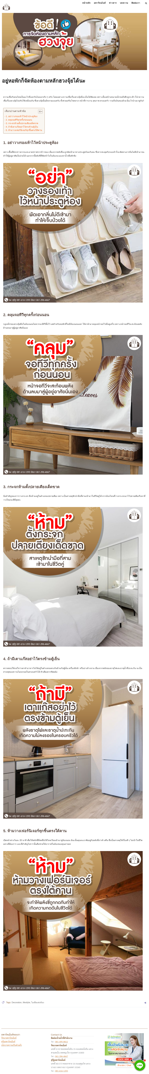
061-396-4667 (61, 1056)
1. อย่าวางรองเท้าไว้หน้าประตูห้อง (21, 116)
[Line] (139, 1065)
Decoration (17, 1002)
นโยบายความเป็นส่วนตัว (11, 1045)
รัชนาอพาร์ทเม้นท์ (9, 1038)
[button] (39, 112)
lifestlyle (26, 1002)
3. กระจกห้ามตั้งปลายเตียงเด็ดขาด (22, 123)
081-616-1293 (61, 1070)
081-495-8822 (61, 1041)
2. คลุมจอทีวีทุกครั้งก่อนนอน (19, 120)
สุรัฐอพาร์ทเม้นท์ (8, 1041)
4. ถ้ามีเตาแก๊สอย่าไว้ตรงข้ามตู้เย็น (22, 127)
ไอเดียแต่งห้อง (37, 1002)
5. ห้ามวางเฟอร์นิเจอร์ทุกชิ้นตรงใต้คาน (24, 130)
